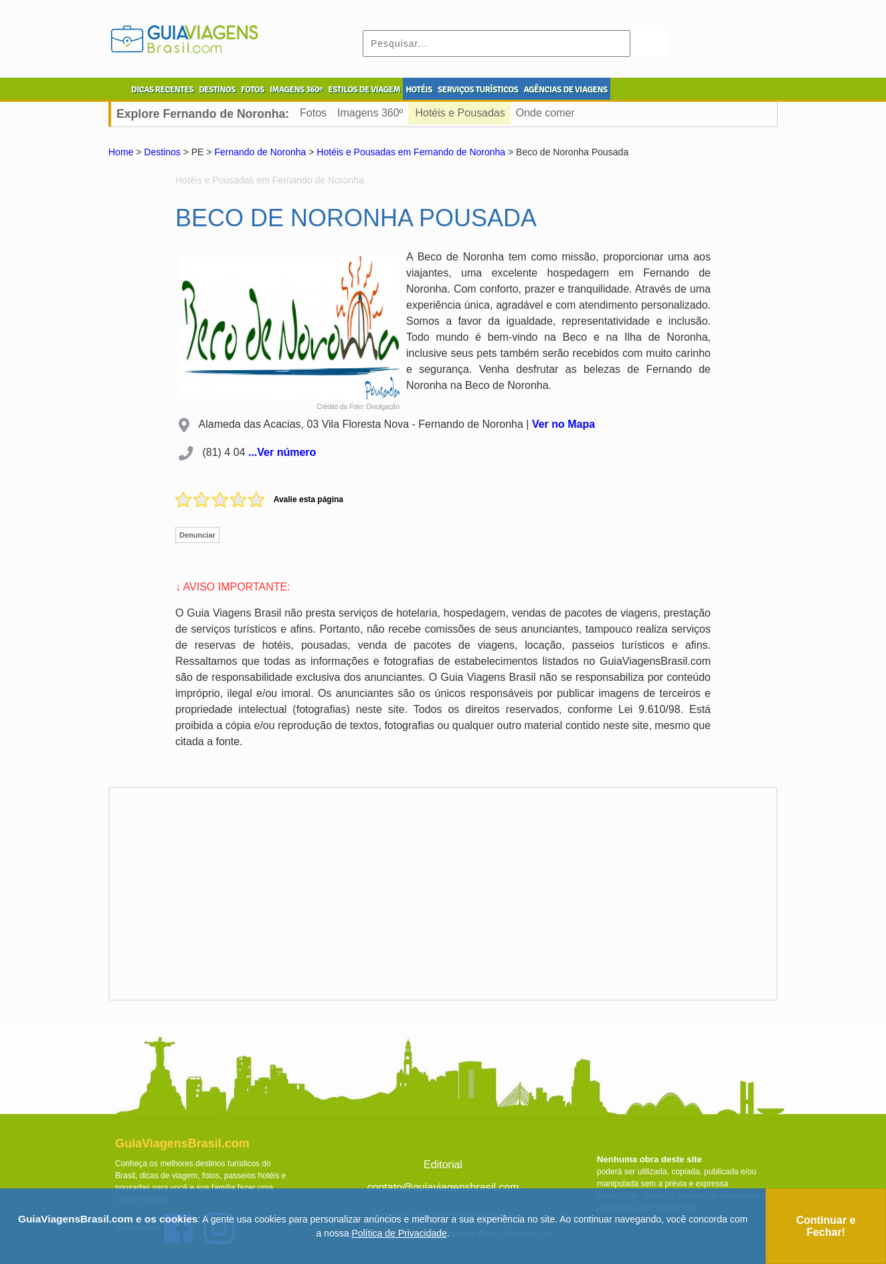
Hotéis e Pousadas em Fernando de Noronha (411, 152)
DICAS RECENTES (162, 89)
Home (120, 152)
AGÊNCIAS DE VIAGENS (565, 89)
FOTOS (252, 89)
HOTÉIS (419, 89)
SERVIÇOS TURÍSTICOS (478, 89)
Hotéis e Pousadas (460, 112)
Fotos (313, 112)
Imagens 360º (370, 112)
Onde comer (545, 112)
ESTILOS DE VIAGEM (364, 89)
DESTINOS (217, 89)
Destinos (162, 152)
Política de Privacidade (398, 1233)
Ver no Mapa (563, 424)
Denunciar (197, 535)
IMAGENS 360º (296, 89)
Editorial (443, 1164)
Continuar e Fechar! (826, 1226)
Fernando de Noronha (260, 152)
